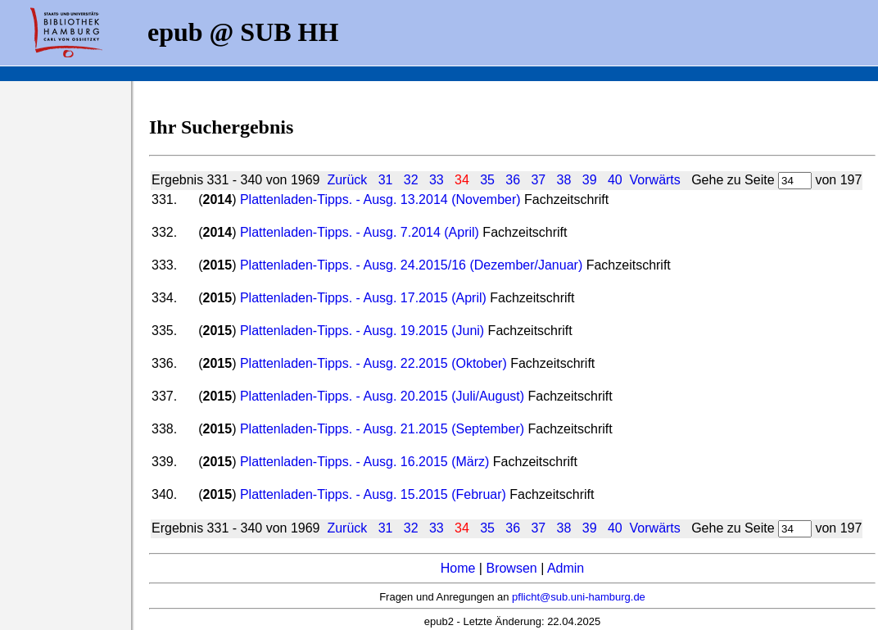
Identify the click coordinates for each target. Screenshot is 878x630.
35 (487, 180)
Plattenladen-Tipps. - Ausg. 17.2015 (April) (363, 298)
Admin (565, 568)
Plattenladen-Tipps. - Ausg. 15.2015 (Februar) (373, 494)
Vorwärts (655, 180)
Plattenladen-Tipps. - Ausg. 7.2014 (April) (359, 232)
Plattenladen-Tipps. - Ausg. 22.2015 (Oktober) (373, 363)
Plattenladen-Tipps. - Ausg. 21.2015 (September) (382, 429)
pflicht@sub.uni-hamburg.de (578, 597)
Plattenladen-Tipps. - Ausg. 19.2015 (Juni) (362, 331)
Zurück (347, 180)
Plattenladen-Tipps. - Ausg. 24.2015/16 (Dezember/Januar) (411, 265)
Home (458, 568)
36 (512, 180)
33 (436, 180)
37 (538, 180)
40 (615, 180)
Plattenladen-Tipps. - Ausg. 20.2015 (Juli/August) (382, 396)
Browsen (511, 568)
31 (385, 180)
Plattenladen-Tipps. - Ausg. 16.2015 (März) (364, 462)
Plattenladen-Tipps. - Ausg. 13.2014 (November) (380, 199)
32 (411, 180)
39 (589, 180)
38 (564, 180)
